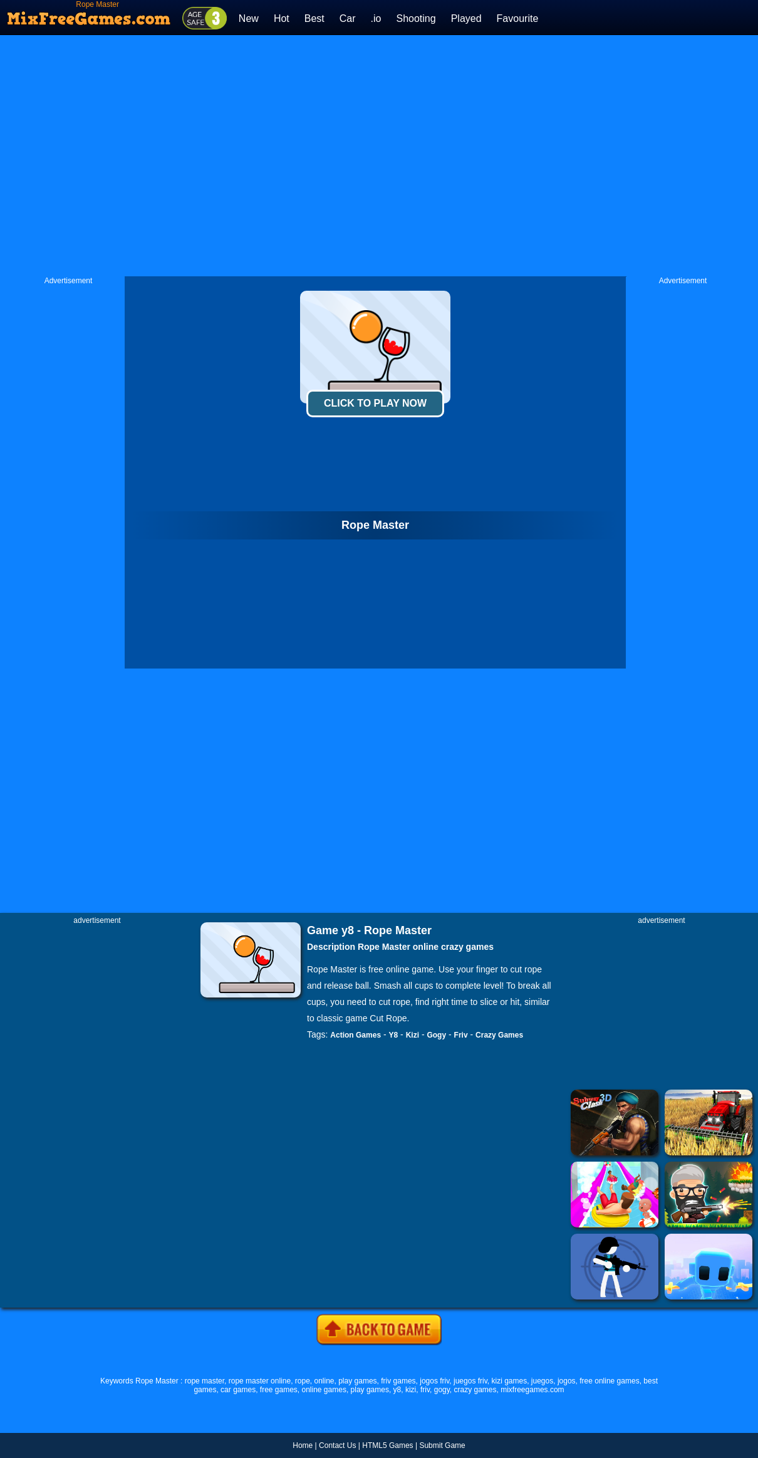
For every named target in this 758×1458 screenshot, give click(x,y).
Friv (461, 1035)
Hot (281, 18)
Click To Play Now (375, 403)
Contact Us (337, 1445)
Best (314, 18)
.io (376, 18)
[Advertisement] (245, 155)
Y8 (393, 1035)
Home (303, 1445)
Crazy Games (499, 1035)
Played (466, 18)
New (249, 18)
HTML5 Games (387, 1445)
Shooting (415, 18)
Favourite (518, 18)
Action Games (355, 1035)
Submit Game (442, 1445)
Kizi (412, 1035)
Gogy (436, 1035)
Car (348, 18)
